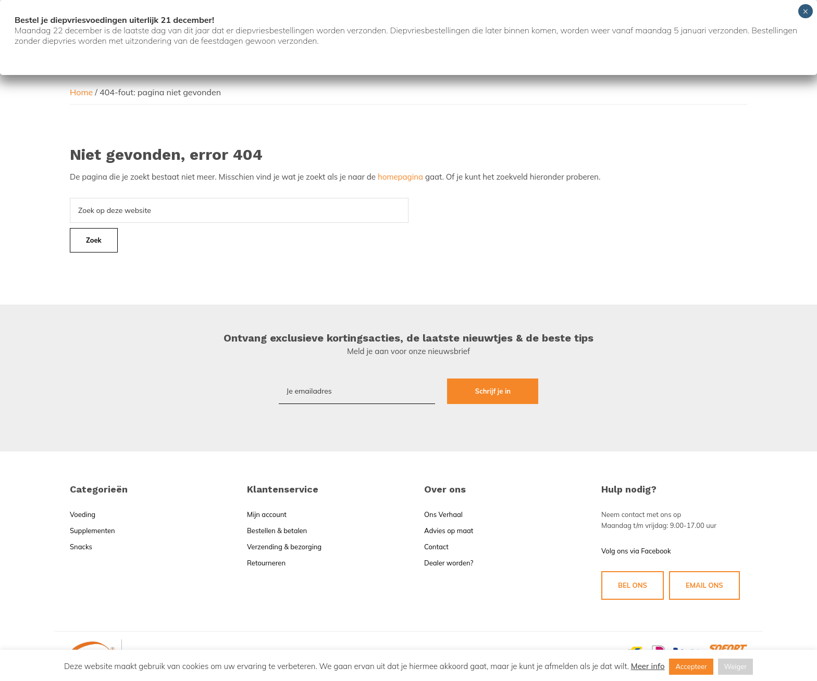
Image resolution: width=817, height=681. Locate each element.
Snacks (81, 547)
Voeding (82, 514)
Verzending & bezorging (284, 547)
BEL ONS (632, 585)
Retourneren (266, 563)
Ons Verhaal (443, 514)
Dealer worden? (448, 563)
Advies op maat (448, 530)
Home (81, 92)
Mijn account (267, 514)
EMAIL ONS (704, 585)
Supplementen (92, 530)
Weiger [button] (735, 666)
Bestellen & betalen (277, 530)
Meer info (648, 666)
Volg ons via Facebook (636, 551)
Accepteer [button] (691, 666)
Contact (436, 547)
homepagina (400, 177)
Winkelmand (711, 68)
